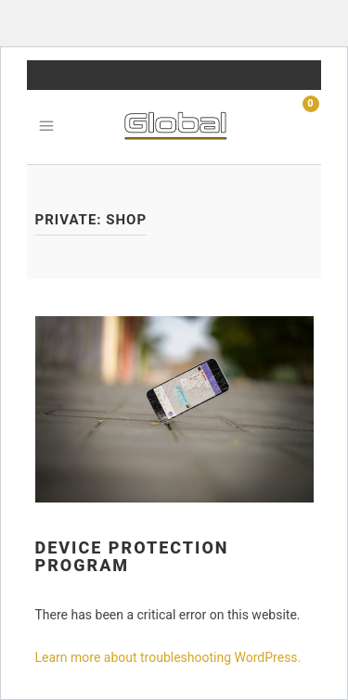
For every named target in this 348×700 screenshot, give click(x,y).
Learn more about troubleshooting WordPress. (168, 657)
